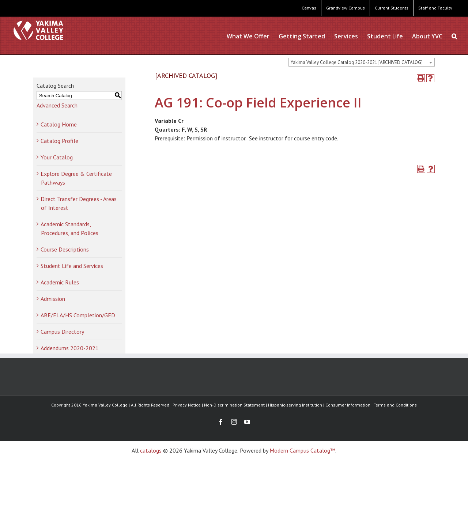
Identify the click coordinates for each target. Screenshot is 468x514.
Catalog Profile (59, 140)
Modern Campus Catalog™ (302, 450)
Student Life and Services (72, 265)
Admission (53, 298)
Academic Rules (60, 282)
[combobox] (361, 62)
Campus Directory (62, 331)
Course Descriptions (65, 249)
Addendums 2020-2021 (70, 348)
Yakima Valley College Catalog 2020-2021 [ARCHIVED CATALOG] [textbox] (357, 62)
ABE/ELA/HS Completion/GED (78, 315)
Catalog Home (59, 124)
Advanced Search (57, 105)
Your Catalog (57, 157)
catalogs (151, 450)
